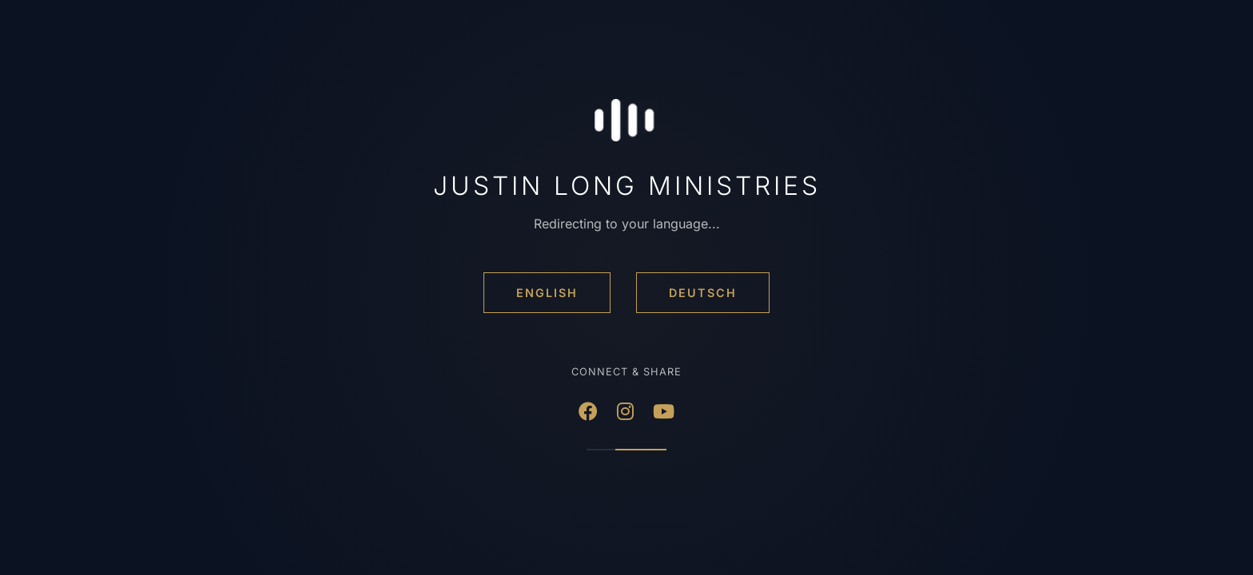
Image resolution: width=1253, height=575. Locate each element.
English (547, 292)
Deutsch (703, 292)
